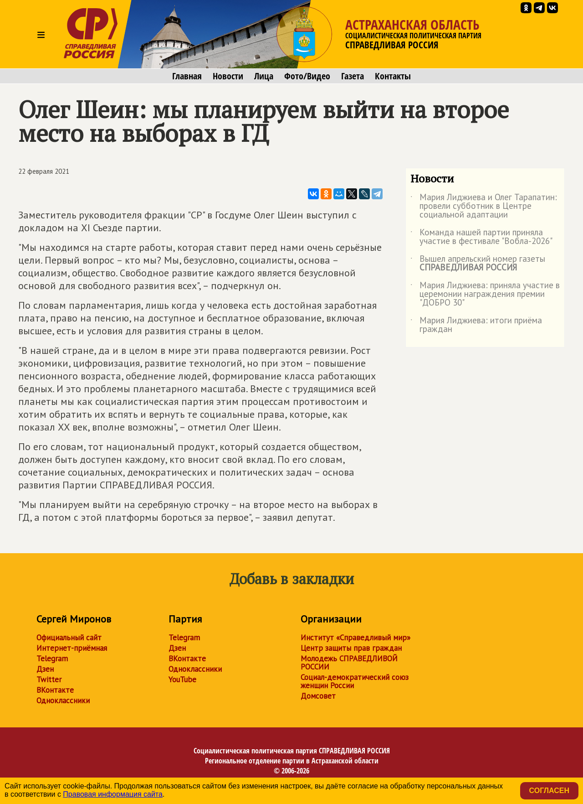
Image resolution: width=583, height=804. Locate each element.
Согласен (549, 790)
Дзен (45, 669)
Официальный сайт (69, 637)
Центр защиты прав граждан (351, 648)
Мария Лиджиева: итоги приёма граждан (476, 325)
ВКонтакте (55, 690)
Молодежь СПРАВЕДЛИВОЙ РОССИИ (349, 662)
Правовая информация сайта (113, 794)
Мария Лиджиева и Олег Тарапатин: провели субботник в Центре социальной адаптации (483, 206)
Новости (228, 76)
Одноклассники (63, 700)
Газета (352, 76)
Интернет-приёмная (71, 648)
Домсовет (318, 696)
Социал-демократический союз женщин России (355, 681)
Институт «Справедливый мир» (355, 637)
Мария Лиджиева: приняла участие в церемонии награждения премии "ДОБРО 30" (485, 294)
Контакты (393, 76)
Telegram (52, 658)
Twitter (48, 679)
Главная (187, 76)
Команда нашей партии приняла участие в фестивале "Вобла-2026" (481, 237)
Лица (263, 76)
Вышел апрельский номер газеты (477, 263)
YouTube (182, 679)
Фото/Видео (307, 76)
